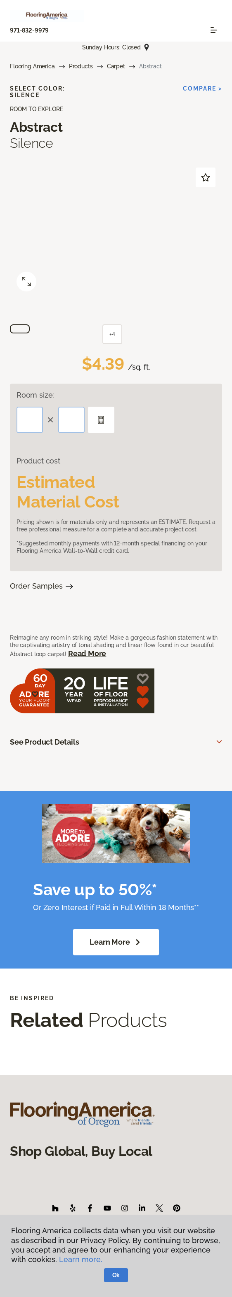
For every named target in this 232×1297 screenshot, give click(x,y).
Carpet (116, 66)
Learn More (116, 942)
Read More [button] (87, 653)
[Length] (30, 420)
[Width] (71, 420)
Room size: (35, 395)
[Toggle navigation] (214, 30)
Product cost (38, 460)
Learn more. (80, 1259)
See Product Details (44, 742)
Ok (116, 1275)
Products (81, 66)
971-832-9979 (29, 30)
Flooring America (32, 66)
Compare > (202, 88)
